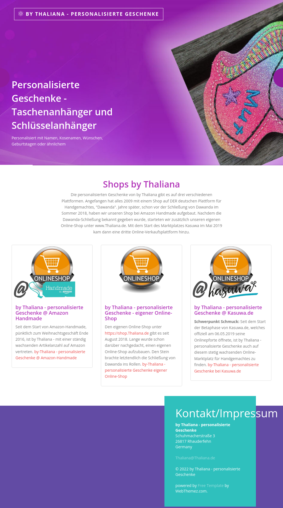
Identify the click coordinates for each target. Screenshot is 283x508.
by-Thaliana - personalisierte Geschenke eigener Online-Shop (136, 370)
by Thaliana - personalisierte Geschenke (89, 14)
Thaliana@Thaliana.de (195, 457)
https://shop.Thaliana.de (127, 333)
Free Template (211, 485)
